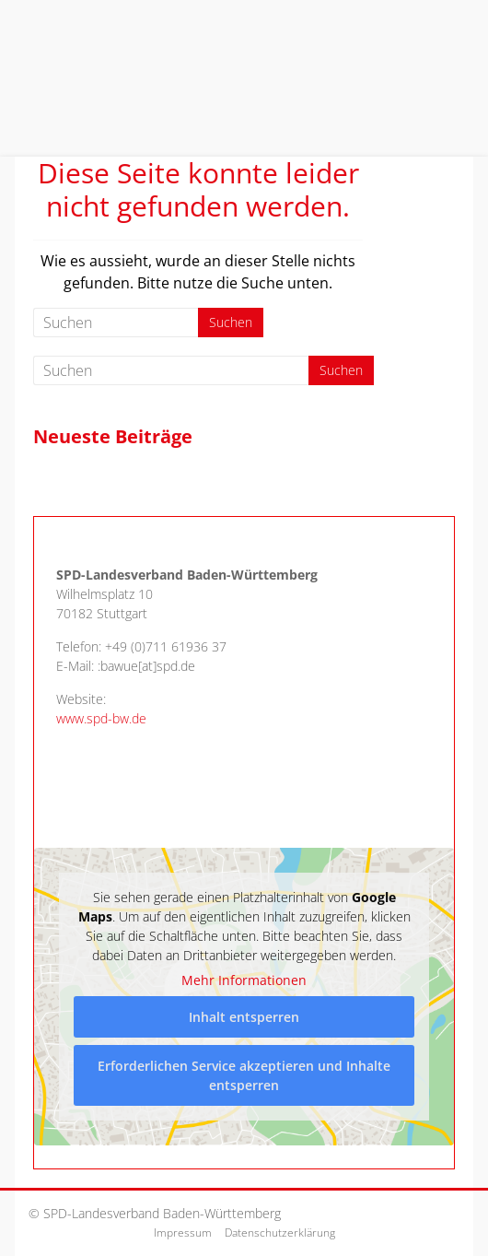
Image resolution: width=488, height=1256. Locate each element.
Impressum (183, 1232)
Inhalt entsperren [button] (244, 1017)
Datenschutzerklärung (280, 1232)
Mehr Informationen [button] (244, 980)
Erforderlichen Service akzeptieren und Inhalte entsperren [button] (244, 1075)
